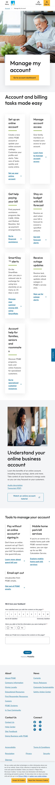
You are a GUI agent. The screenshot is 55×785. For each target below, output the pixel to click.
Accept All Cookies (19, 780)
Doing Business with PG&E (16, 736)
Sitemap (8, 760)
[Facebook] (34, 722)
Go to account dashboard (24, 77)
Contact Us (9, 722)
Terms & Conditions (41, 747)
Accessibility (10, 747)
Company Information (14, 682)
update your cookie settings (38, 776)
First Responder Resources (16, 696)
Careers (8, 701)
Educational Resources (14, 692)
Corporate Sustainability (43, 687)
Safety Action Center (42, 692)
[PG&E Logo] (13, 3)
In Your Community (13, 710)
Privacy (29, 753)
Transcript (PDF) (14, 488)
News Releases (40, 682)
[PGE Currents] (40, 729)
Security (46, 753)
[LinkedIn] (34, 725)
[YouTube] (40, 725)
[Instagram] (34, 729)
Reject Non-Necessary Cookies (38, 780)
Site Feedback (11, 731)
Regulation (9, 753)
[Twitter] (40, 722)
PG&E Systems (11, 705)
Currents (37, 678)
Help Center (10, 727)
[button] (7, 3)
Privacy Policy (23, 776)
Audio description (15, 485)
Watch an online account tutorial (26, 497)
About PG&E (10, 678)
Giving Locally (11, 687)
